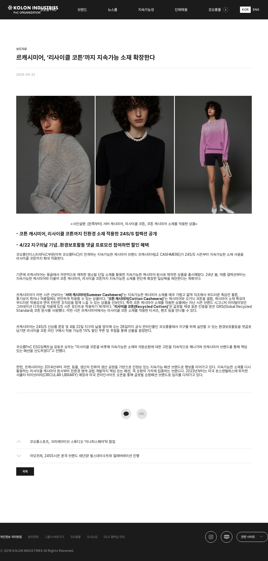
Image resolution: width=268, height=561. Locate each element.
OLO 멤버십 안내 (114, 537)
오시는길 (92, 537)
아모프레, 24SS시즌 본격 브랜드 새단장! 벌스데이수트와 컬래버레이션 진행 (84, 456)
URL (142, 414)
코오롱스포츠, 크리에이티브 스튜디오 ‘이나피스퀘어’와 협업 (72, 442)
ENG (256, 10)
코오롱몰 (75, 537)
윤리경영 (33, 537)
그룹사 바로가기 (54, 537)
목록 (25, 471)
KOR (245, 10)
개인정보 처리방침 (11, 537)
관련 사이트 (248, 537)
